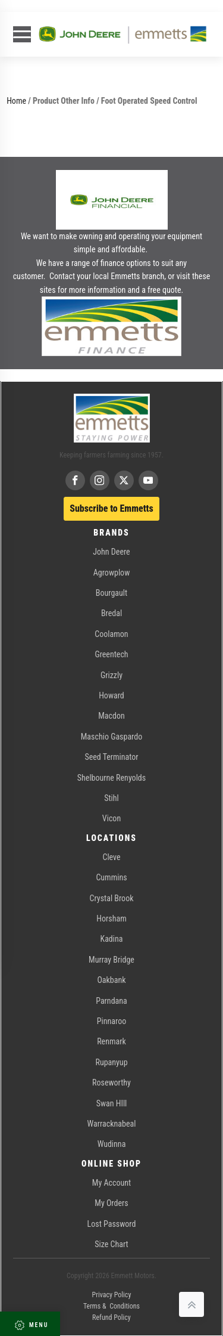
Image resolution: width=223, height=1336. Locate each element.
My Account (111, 1182)
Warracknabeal (111, 1123)
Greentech (111, 654)
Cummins (111, 877)
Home (16, 101)
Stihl (111, 798)
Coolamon (111, 634)
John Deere (111, 551)
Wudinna (112, 1144)
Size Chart (111, 1244)
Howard (111, 695)
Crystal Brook (112, 898)
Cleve (111, 857)
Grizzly (111, 675)
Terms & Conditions (111, 1306)
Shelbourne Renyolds (111, 778)
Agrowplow (111, 572)
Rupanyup (111, 1062)
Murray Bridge (111, 959)
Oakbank (111, 980)
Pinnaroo (111, 1021)
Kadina (111, 939)
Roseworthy (111, 1082)
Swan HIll (111, 1103)
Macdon (111, 715)
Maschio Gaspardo (111, 736)
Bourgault (111, 593)
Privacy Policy (111, 1295)
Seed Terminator (111, 757)
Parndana (111, 1001)
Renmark (111, 1041)
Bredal (111, 613)
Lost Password (111, 1224)
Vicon (111, 818)
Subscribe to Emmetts (111, 508)
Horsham (111, 918)
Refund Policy (111, 1317)
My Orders (111, 1203)
